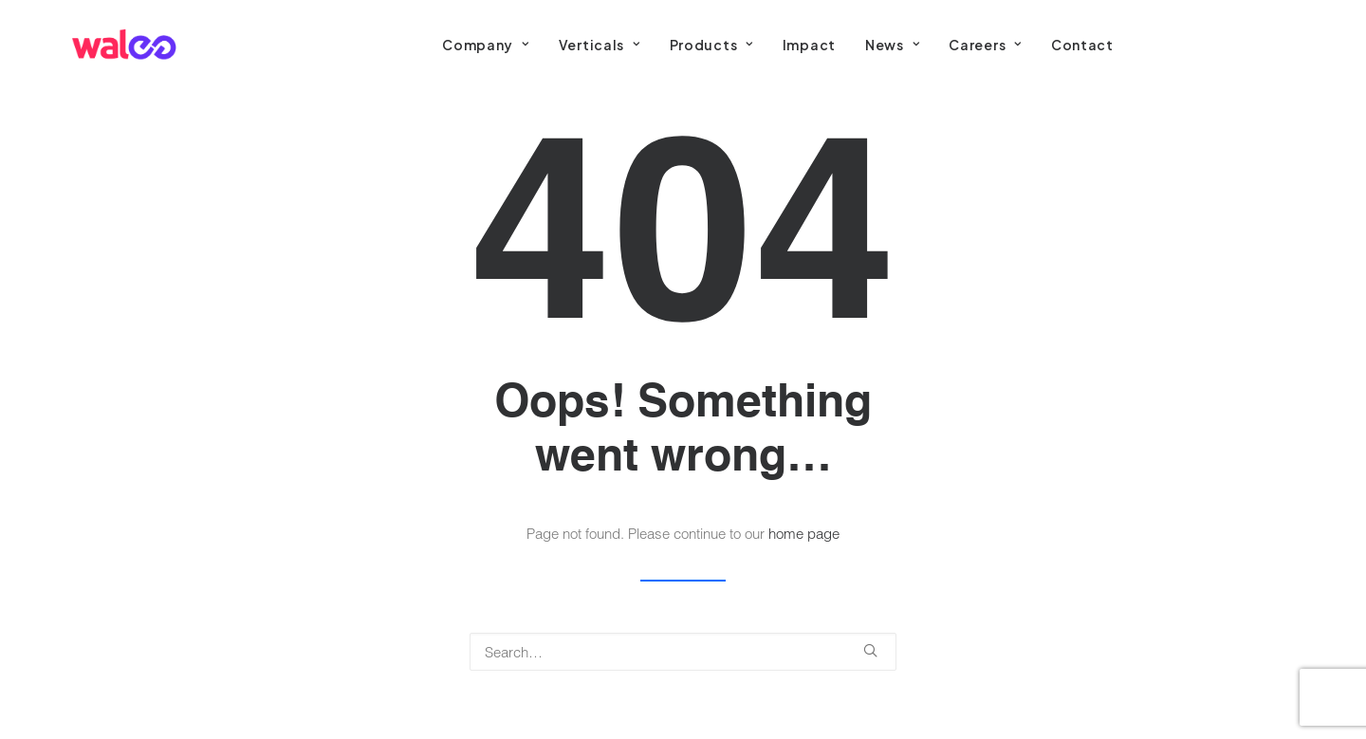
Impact (809, 44)
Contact (1082, 44)
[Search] (683, 652)
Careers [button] (985, 44)
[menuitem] (485, 44)
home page (804, 533)
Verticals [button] (599, 44)
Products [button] (711, 44)
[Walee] (123, 45)
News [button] (892, 44)
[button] (870, 650)
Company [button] (485, 44)
